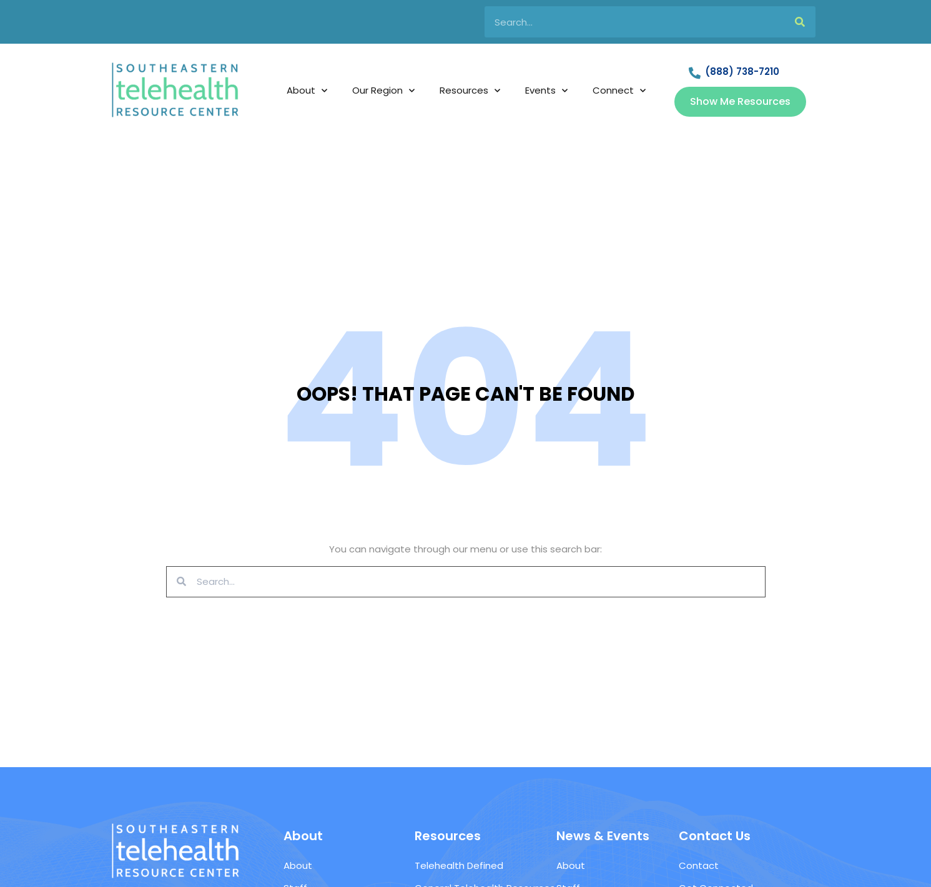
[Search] (799, 21)
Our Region (383, 90)
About (307, 90)
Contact (699, 865)
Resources (470, 90)
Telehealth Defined (459, 865)
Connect (619, 90)
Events (546, 90)
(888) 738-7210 (742, 71)
